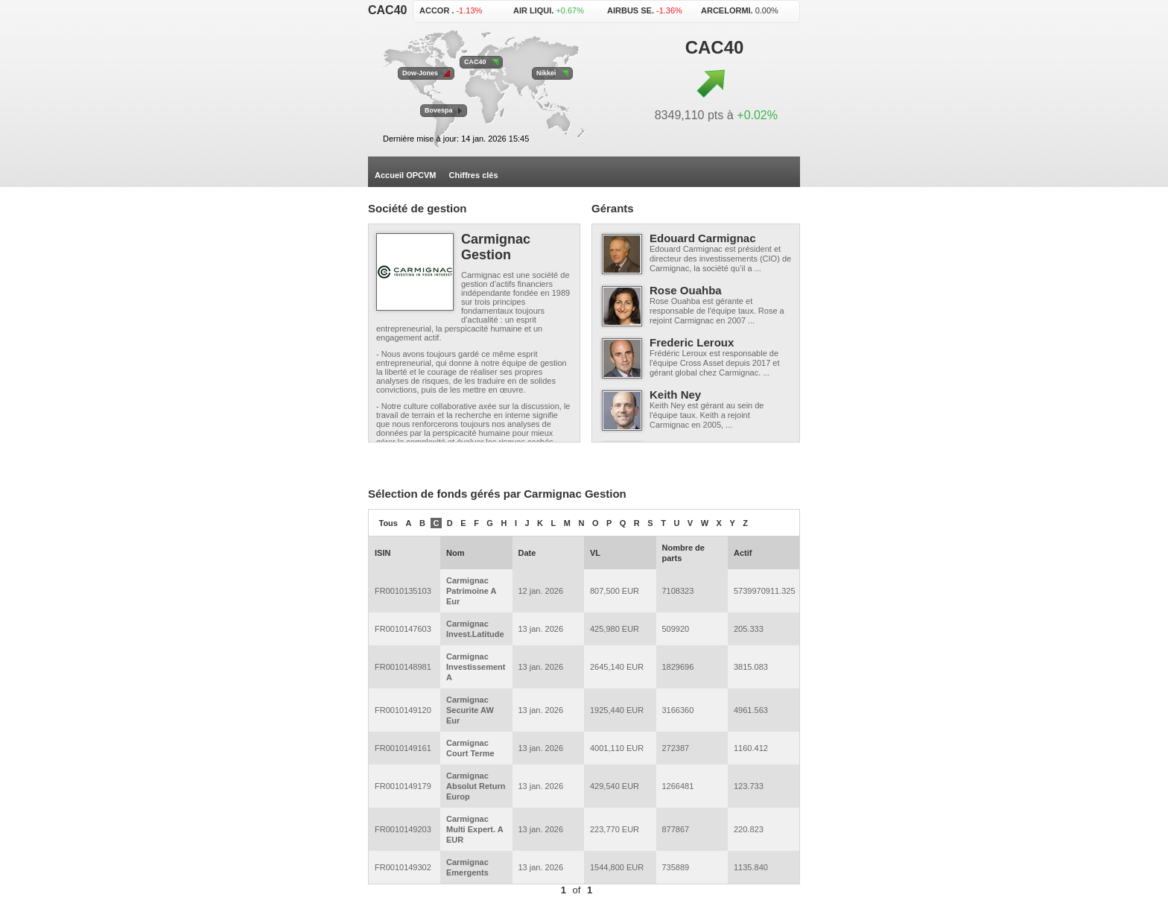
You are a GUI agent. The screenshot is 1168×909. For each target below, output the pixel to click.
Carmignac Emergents (467, 867)
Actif (743, 552)
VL (595, 552)
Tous (388, 523)
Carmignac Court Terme (470, 748)
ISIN (382, 552)
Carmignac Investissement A (475, 667)
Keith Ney (675, 394)
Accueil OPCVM (406, 175)
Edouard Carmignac (703, 238)
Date (527, 552)
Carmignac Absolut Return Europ (475, 786)
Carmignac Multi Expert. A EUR (474, 829)
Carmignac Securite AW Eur (470, 710)
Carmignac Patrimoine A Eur (471, 591)
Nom (455, 552)
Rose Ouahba (686, 290)
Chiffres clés (473, 175)
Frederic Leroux (692, 342)
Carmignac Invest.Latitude (475, 629)
